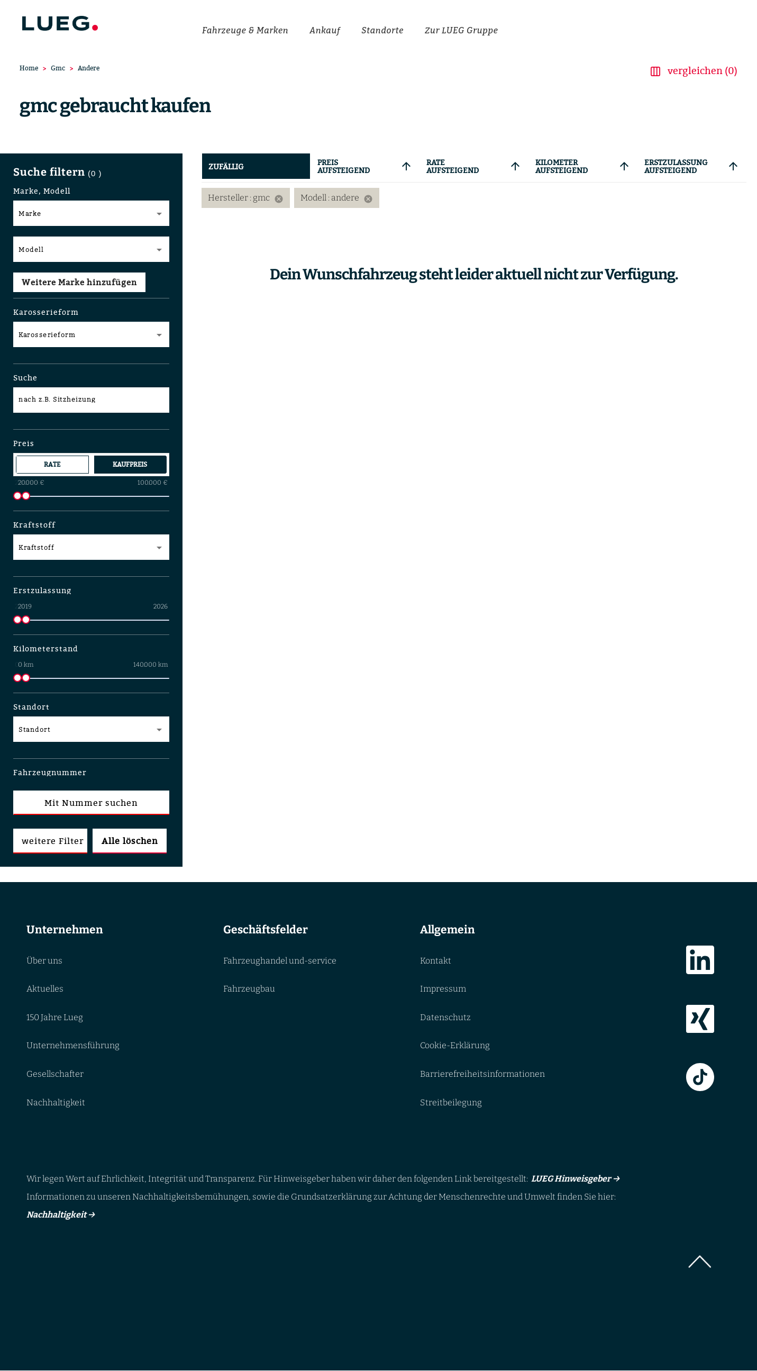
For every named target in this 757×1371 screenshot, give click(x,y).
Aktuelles (44, 989)
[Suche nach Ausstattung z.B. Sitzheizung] (91, 400)
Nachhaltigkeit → (60, 1215)
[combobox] (91, 214)
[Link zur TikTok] (700, 1080)
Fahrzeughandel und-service (279, 961)
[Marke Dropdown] (91, 213)
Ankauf (324, 30)
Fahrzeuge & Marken (245, 30)
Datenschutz (445, 1017)
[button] (91, 190)
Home (29, 67)
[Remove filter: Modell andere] (368, 199)
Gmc (58, 67)
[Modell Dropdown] (91, 249)
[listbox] (474, 197)
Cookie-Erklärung (455, 1046)
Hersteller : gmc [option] (246, 198)
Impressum (443, 989)
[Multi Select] (91, 334)
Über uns (44, 961)
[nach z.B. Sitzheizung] (91, 399)
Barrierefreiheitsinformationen (482, 1074)
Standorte (382, 30)
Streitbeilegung (451, 1102)
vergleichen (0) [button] (701, 70)
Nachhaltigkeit (55, 1102)
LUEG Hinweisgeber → (573, 1179)
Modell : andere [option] (336, 198)
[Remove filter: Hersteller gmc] (279, 199)
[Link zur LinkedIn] (700, 962)
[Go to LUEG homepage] (60, 25)
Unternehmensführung (73, 1046)
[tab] (256, 166)
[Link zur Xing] (700, 1021)
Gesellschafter (55, 1074)
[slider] (17, 496)
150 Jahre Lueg (54, 1017)
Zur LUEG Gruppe (461, 30)
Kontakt (435, 961)
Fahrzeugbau (249, 989)
